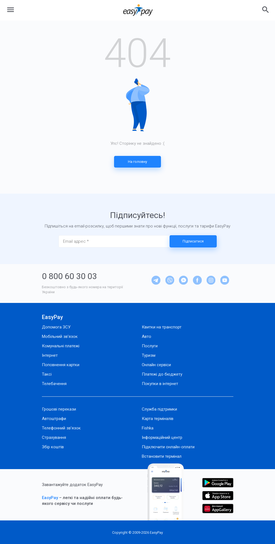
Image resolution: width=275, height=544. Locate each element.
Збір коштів (53, 446)
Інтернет (50, 355)
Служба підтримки (159, 409)
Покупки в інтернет (160, 383)
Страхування (54, 437)
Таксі (47, 374)
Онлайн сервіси (156, 364)
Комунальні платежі (60, 345)
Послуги (150, 345)
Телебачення (54, 383)
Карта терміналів (157, 418)
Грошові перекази (59, 409)
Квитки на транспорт (161, 327)
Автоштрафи (54, 418)
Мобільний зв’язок (60, 336)
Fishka (147, 428)
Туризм (148, 355)
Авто (146, 336)
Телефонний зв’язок (61, 428)
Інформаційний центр (162, 437)
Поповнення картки (60, 364)
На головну (137, 162)
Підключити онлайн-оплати (168, 446)
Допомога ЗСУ (56, 327)
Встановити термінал (161, 456)
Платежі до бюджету (162, 374)
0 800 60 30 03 (69, 276)
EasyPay (52, 317)
